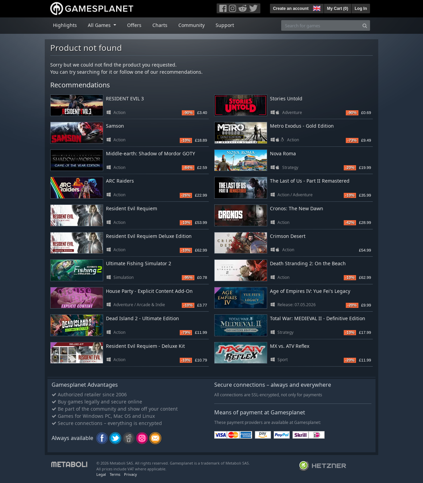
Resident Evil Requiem (131, 208)
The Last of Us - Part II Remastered (310, 180)
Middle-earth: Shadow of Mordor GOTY (150, 153)
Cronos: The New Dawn (296, 208)
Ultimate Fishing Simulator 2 (138, 263)
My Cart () (337, 8)
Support (225, 25)
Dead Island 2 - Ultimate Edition (142, 318)
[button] (316, 7)
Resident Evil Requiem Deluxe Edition (149, 236)
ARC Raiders (120, 180)
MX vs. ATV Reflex (289, 346)
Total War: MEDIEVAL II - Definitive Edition (317, 318)
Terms (115, 474)
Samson (115, 126)
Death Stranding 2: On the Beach (308, 263)
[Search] (364, 25)
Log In (361, 8)
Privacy (130, 474)
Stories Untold (286, 98)
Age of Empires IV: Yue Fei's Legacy (310, 291)
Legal (101, 474)
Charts (159, 25)
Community (191, 25)
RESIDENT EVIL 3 (125, 98)
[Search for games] (320, 25)
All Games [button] (100, 25)
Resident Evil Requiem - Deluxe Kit (145, 346)
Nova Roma (283, 153)
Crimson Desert (287, 236)
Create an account (291, 8)
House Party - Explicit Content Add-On (149, 291)
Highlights (65, 25)
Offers (134, 25)
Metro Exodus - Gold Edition (302, 126)
